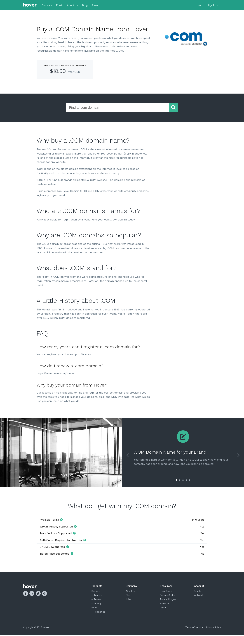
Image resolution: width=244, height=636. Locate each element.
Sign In (212, 5)
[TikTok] (38, 594)
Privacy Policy (213, 628)
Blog (85, 5)
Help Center (166, 591)
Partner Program (168, 600)
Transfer (98, 596)
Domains (47, 5)
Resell (95, 5)
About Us (72, 5)
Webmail (198, 596)
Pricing (97, 604)
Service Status (167, 596)
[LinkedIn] (31, 594)
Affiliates (164, 604)
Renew (97, 600)
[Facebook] (25, 594)
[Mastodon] (44, 594)
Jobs (128, 600)
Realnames (99, 612)
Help (200, 5)
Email (59, 5)
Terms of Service (194, 628)
